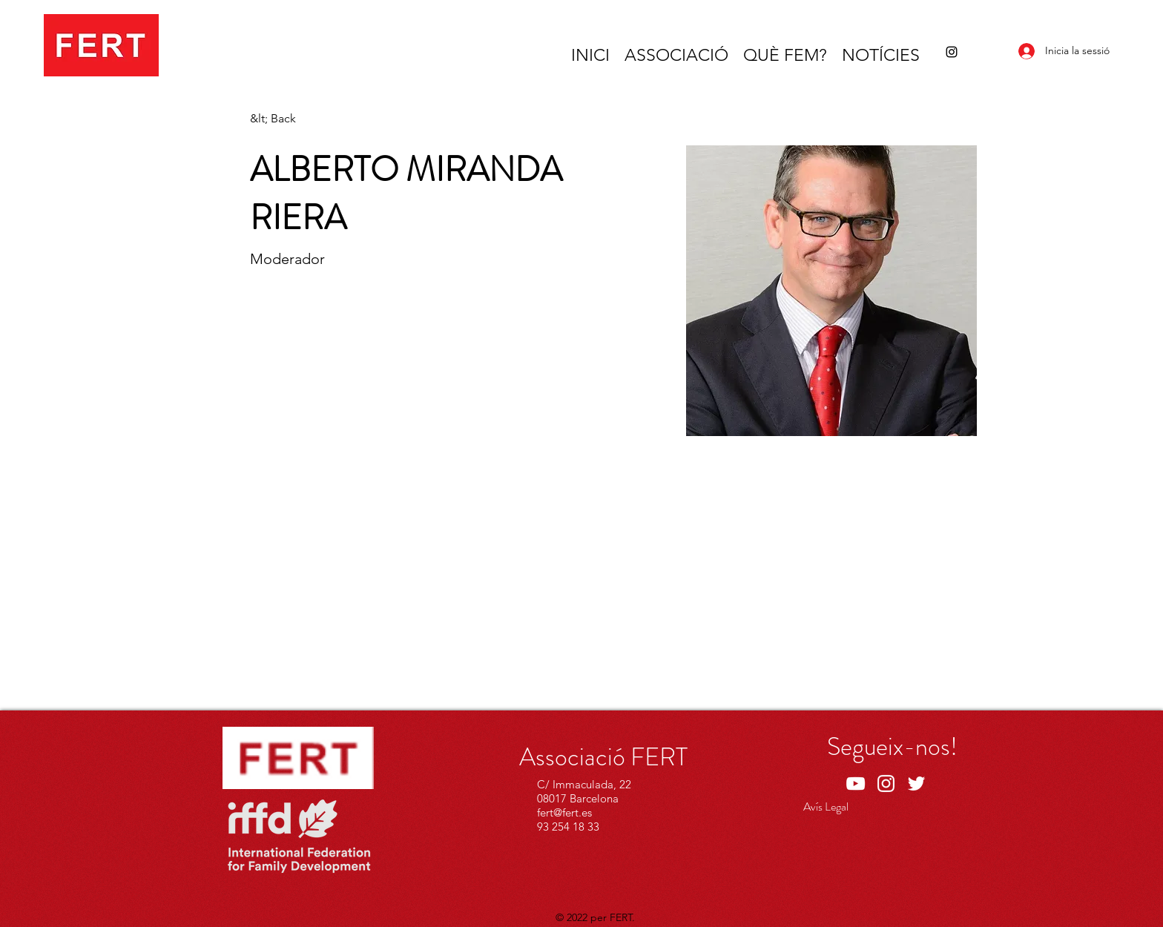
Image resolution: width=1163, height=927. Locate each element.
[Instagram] (951, 51)
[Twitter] (916, 783)
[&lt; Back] (279, 119)
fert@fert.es (564, 812)
